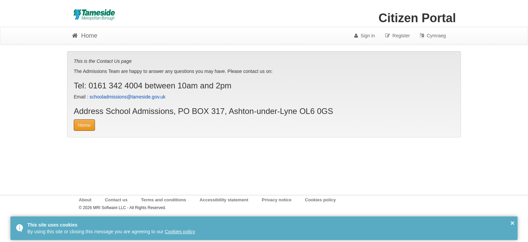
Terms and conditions (163, 199)
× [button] (512, 222)
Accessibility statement (224, 199)
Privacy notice (276, 199)
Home (84, 125)
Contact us (116, 199)
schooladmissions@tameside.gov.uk (128, 96)
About (85, 199)
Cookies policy (320, 199)
